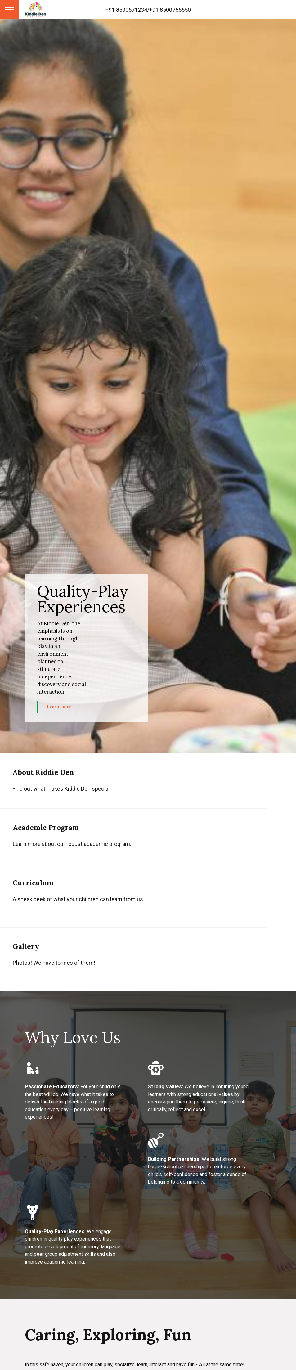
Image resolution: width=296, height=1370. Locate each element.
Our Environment (48, 1283)
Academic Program (50, 1247)
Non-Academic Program (57, 1265)
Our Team (38, 1300)
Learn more (59, 706)
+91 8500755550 (170, 10)
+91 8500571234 (126, 10)
